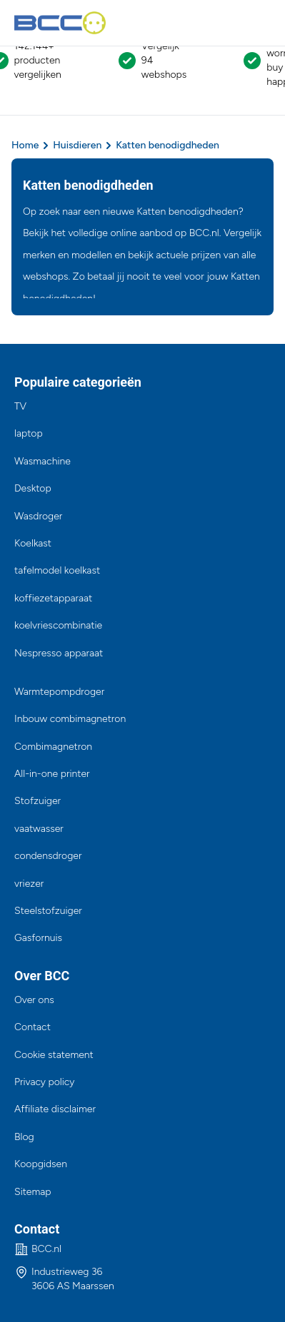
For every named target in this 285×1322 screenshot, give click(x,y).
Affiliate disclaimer (55, 1109)
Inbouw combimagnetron (70, 719)
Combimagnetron (53, 747)
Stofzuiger (37, 801)
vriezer (29, 884)
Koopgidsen (40, 1164)
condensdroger (47, 856)
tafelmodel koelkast (57, 570)
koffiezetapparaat (53, 598)
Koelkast (32, 543)
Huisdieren (77, 145)
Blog (24, 1137)
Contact (32, 1027)
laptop (28, 433)
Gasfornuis (38, 938)
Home (25, 145)
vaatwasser (39, 829)
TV (20, 406)
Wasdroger (38, 516)
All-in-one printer (52, 774)
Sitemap (32, 1192)
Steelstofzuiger (48, 911)
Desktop (32, 488)
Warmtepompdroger (59, 692)
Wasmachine (42, 461)
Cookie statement (54, 1055)
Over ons (34, 1000)
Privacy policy (44, 1082)
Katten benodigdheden (167, 145)
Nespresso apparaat (58, 653)
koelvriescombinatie (58, 625)
